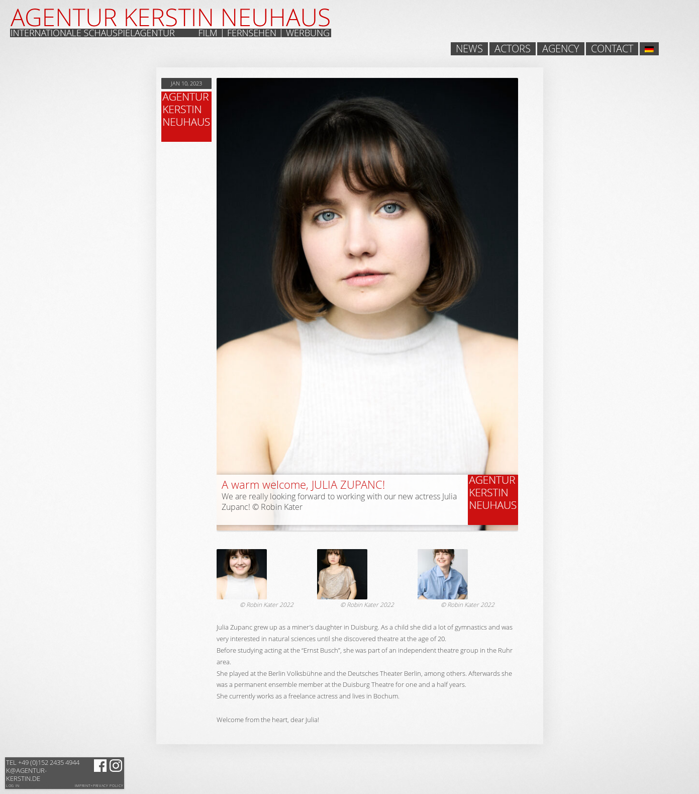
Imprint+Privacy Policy (99, 786)
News (469, 48)
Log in (13, 785)
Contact (612, 48)
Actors (512, 48)
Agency (560, 48)
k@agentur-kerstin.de (42, 770)
